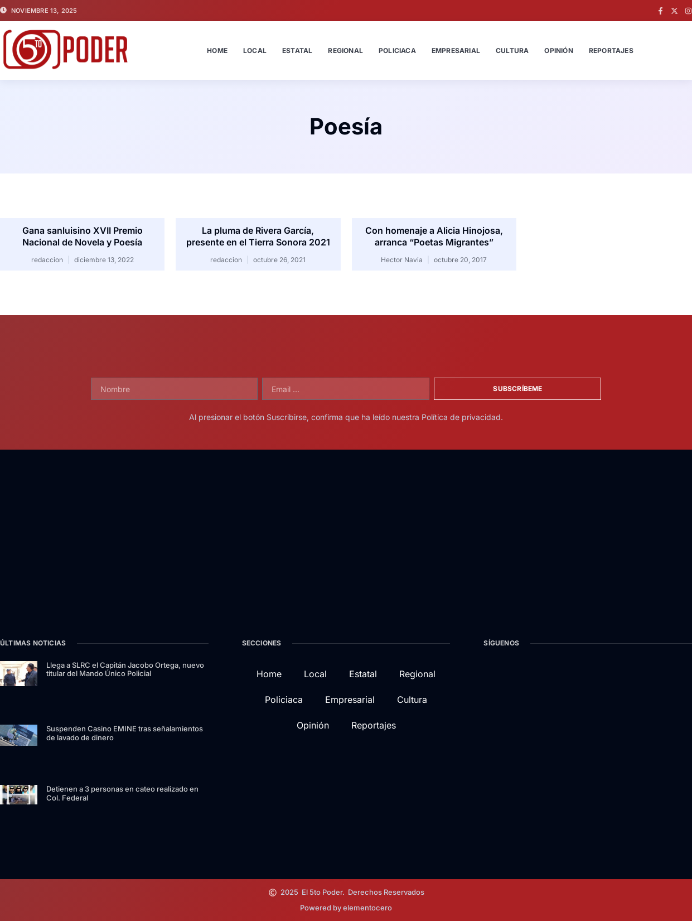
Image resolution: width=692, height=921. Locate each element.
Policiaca (397, 50)
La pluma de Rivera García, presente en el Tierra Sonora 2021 (258, 236)
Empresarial (456, 50)
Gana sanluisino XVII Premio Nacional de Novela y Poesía (82, 236)
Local (255, 50)
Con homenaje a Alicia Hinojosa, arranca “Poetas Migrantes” (434, 236)
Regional (345, 50)
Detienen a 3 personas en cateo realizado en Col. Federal (122, 793)
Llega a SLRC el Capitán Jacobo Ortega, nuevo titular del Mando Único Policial (125, 669)
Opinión (558, 50)
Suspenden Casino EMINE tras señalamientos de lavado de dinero (124, 733)
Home (217, 50)
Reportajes (611, 50)
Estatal (297, 50)
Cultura (512, 50)
